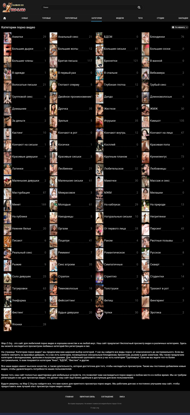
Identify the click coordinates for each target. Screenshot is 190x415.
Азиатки (29, 37)
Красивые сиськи (75, 157)
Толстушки (121, 289)
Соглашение (107, 397)
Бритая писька (75, 61)
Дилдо (121, 97)
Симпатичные (121, 265)
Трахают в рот (167, 289)
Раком (121, 241)
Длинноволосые (167, 97)
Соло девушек (29, 277)
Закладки (183, 18)
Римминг (75, 253)
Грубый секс (167, 85)
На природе (167, 205)
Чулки (121, 313)
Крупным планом (121, 157)
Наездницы (75, 217)
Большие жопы (75, 49)
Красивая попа (167, 145)
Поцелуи (75, 241)
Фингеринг (167, 301)
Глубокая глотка (121, 85)
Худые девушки (75, 313)
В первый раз (75, 73)
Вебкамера (167, 73)
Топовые (46, 18)
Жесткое (121, 109)
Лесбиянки (75, 169)
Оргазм (75, 229)
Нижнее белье (29, 229)
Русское (167, 253)
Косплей (121, 145)
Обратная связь (87, 397)
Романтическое (121, 253)
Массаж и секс (167, 181)
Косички (75, 145)
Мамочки (121, 181)
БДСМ (121, 37)
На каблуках (121, 205)
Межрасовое (75, 193)
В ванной (167, 61)
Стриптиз (121, 277)
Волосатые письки (29, 85)
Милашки (167, 193)
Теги (140, 18)
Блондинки (167, 37)
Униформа (29, 301)
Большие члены (29, 61)
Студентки (167, 277)
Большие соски (167, 49)
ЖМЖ (167, 109)
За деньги (29, 121)
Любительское (121, 169)
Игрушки (121, 121)
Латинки (29, 169)
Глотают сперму (75, 85)
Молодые (75, 205)
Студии (160, 18)
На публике (29, 217)
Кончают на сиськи (29, 145)
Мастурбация (29, 193)
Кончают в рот (75, 133)
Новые (25, 18)
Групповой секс (29, 97)
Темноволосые (75, 289)
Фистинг (29, 313)
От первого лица (121, 229)
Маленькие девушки (29, 181)
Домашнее (29, 109)
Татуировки (29, 289)
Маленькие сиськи (75, 181)
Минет (29, 205)
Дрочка (75, 109)
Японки (29, 324)
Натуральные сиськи (121, 217)
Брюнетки (121, 61)
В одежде (29, 73)
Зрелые (75, 121)
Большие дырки (29, 49)
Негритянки (167, 217)
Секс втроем (75, 265)
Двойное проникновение (75, 97)
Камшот (167, 121)
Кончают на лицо (167, 133)
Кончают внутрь (121, 133)
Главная (69, 397)
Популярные (71, 18)
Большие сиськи (121, 49)
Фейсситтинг (75, 301)
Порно (4, 18)
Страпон (75, 277)
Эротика (167, 313)
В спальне (121, 73)
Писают (29, 241)
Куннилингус (167, 157)
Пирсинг (167, 229)
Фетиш (121, 301)
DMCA (122, 397)
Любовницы (167, 169)
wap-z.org (95, 408)
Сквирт (167, 265)
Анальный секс (75, 37)
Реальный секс (29, 253)
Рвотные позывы (167, 241)
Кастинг (29, 133)
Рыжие (29, 265)
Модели (120, 18)
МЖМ (121, 193)
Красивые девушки (29, 157)
